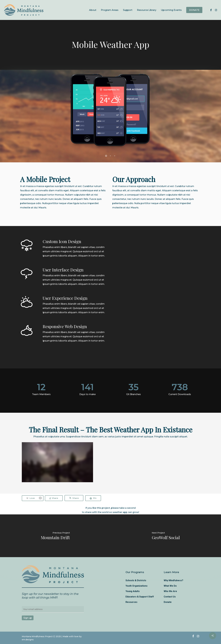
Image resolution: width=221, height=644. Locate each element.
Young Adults (133, 591)
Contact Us (170, 596)
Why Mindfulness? (173, 580)
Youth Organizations (136, 585)
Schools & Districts (136, 580)
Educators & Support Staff (140, 596)
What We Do (170, 585)
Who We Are (170, 591)
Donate (168, 602)
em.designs (28, 639)
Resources (131, 602)
